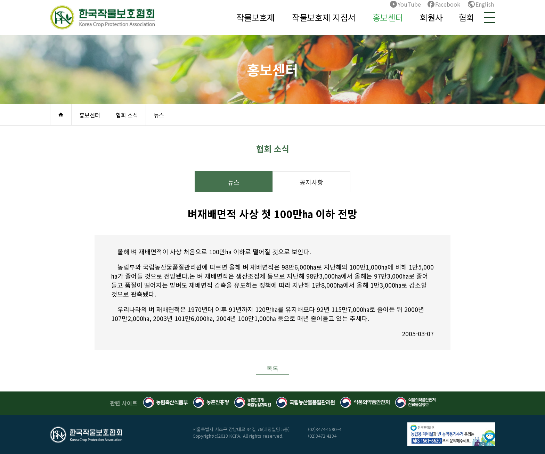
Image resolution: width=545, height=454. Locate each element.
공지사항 (311, 182)
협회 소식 (127, 115)
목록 (272, 368)
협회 (466, 17)
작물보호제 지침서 (324, 17)
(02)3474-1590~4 (324, 429)
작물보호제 (255, 17)
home (61, 114)
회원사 (431, 17)
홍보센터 (388, 17)
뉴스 (159, 115)
